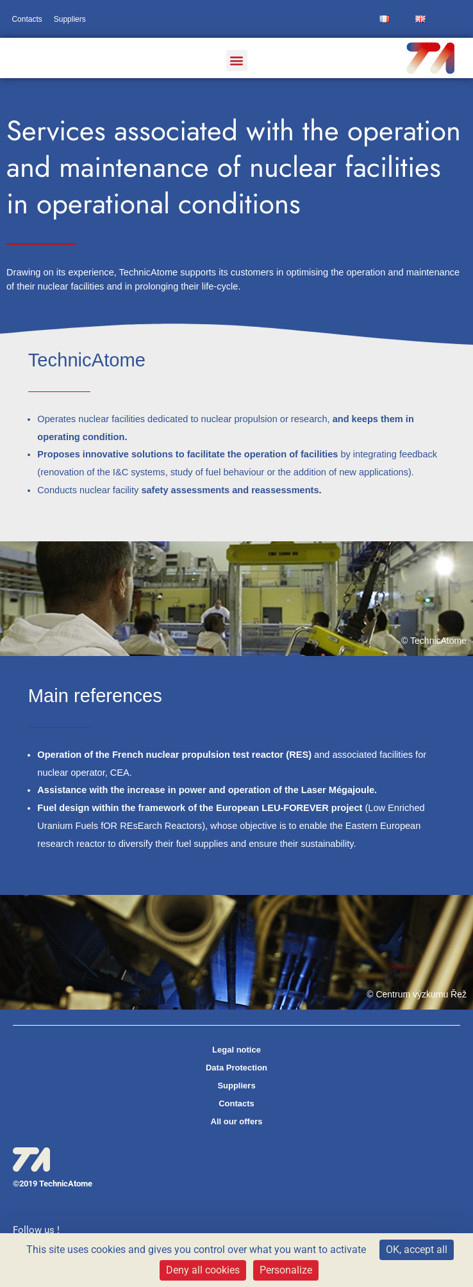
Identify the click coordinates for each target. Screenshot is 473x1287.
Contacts (27, 19)
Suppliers (70, 19)
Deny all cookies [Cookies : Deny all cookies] (203, 1270)
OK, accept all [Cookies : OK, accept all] (416, 1249)
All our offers (237, 1121)
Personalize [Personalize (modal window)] (286, 1270)
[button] (236, 60)
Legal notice (236, 1049)
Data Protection (236, 1067)
